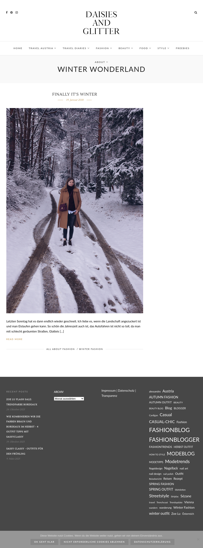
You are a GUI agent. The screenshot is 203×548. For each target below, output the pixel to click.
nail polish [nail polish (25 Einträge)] (168, 473)
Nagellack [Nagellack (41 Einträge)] (171, 468)
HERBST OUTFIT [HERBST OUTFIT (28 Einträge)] (183, 446)
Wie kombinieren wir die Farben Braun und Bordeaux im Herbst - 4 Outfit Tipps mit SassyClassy (23, 426)
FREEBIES (183, 48)
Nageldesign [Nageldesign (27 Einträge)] (156, 468)
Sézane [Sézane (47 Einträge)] (185, 496)
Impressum (109, 390)
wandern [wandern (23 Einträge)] (153, 507)
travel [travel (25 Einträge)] (152, 502)
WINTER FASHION (91, 349)
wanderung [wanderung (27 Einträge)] (165, 507)
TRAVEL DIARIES (76, 48)
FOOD (145, 48)
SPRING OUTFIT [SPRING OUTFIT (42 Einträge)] (161, 489)
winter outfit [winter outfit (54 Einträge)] (159, 513)
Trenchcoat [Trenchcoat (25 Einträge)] (162, 502)
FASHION (104, 48)
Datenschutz (126, 390)
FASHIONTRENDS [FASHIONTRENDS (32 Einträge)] (160, 446)
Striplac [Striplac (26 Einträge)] (175, 496)
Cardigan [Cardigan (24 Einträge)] (153, 415)
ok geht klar (44, 541)
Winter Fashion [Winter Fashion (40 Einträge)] (183, 507)
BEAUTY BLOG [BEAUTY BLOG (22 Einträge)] (156, 408)
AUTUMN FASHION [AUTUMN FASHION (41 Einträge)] (163, 397)
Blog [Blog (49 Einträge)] (168, 408)
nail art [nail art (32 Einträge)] (184, 468)
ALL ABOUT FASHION (60, 349)
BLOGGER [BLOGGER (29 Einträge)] (180, 408)
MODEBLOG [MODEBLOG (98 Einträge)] (181, 453)
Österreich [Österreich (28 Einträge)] (188, 513)
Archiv (58, 391)
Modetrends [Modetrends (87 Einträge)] (177, 461)
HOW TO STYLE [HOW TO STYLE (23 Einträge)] (157, 454)
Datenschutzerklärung (152, 541)
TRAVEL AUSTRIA (42, 48)
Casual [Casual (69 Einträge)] (166, 414)
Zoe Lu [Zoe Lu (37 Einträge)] (175, 513)
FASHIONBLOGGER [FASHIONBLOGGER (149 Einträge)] (174, 439)
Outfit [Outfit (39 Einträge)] (179, 473)
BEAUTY (126, 48)
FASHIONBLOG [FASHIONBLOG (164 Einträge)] (169, 429)
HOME (17, 48)
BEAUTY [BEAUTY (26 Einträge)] (178, 402)
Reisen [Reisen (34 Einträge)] (167, 478)
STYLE (163, 48)
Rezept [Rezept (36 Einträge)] (178, 478)
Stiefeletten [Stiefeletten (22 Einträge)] (180, 489)
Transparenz (109, 395)
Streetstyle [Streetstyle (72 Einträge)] (159, 495)
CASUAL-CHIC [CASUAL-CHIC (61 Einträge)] (162, 421)
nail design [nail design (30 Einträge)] (155, 473)
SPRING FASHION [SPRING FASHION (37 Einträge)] (161, 484)
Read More (14, 339)
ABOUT (101, 62)
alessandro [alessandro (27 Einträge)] (155, 391)
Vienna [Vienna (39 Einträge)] (189, 502)
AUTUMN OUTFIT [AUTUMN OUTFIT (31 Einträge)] (160, 402)
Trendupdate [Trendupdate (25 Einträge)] (175, 502)
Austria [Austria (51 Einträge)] (168, 391)
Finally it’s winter (74, 94)
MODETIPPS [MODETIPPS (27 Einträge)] (156, 462)
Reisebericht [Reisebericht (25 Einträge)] (155, 478)
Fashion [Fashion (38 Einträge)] (181, 422)
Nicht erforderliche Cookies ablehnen (94, 541)
